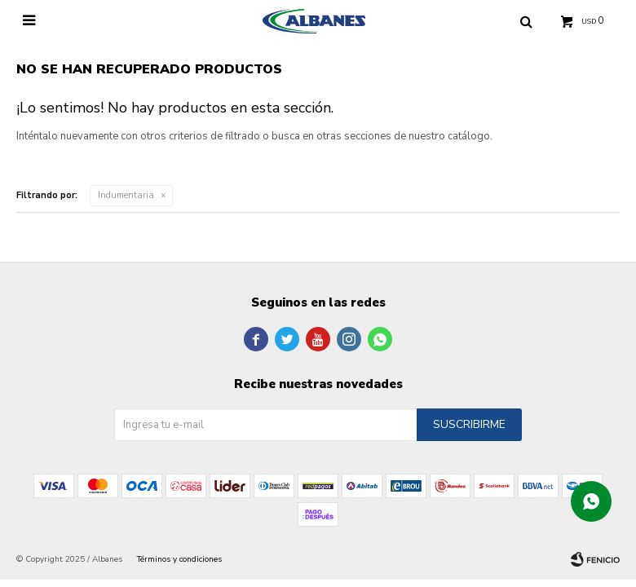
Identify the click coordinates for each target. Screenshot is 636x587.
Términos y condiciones (179, 559)
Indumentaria (126, 195)
